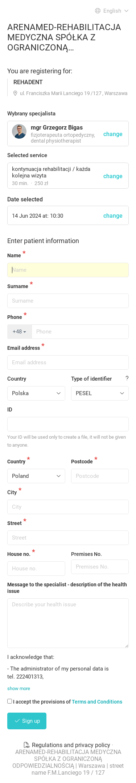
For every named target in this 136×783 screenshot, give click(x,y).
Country (16, 379)
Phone (14, 317)
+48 (19, 331)
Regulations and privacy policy (67, 745)
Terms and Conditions (97, 702)
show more (18, 688)
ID (9, 409)
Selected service (27, 155)
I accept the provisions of (64, 702)
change (113, 176)
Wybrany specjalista (31, 113)
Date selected (25, 199)
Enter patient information (43, 241)
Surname (17, 286)
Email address (23, 348)
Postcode (82, 461)
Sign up (27, 721)
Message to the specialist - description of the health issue (67, 588)
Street (14, 523)
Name (14, 255)
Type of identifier (91, 379)
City (12, 492)
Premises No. (86, 554)
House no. (18, 554)
